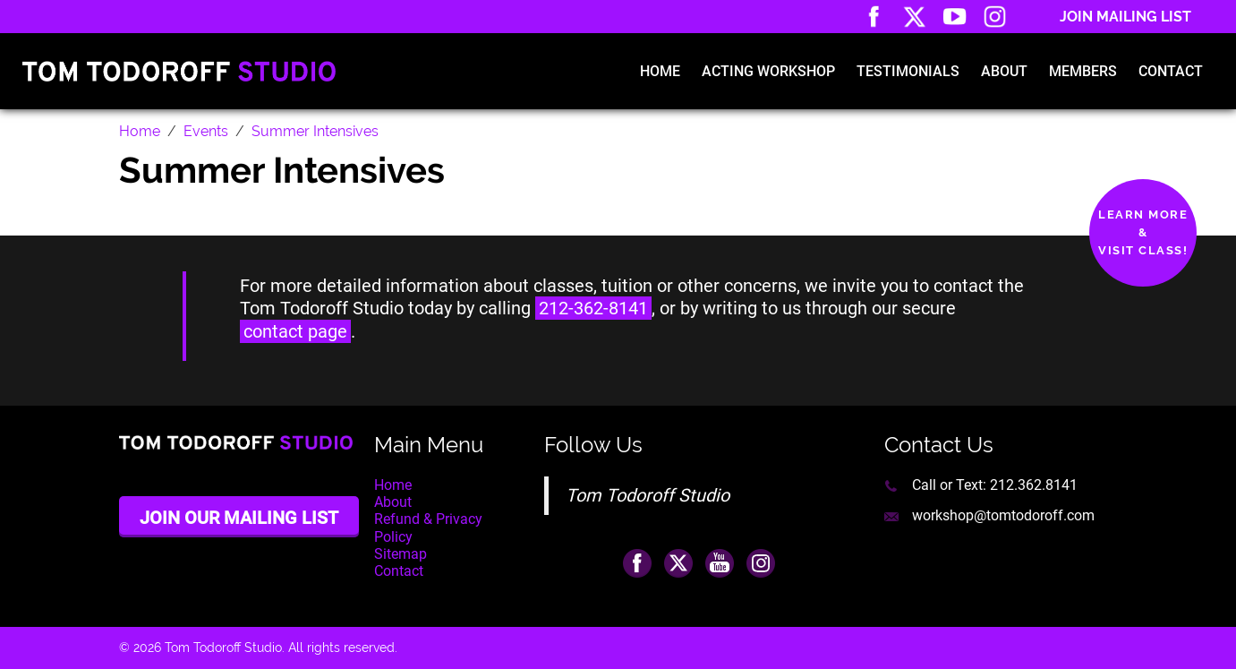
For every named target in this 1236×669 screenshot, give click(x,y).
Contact (1170, 71)
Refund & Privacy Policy (428, 527)
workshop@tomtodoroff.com (1003, 515)
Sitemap (400, 553)
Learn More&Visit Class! (1143, 232)
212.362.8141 (1034, 484)
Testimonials (908, 71)
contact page (295, 331)
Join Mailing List (1125, 16)
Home (660, 71)
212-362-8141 (593, 308)
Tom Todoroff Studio (647, 495)
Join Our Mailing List (239, 517)
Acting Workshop (768, 71)
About (1004, 71)
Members (1083, 71)
